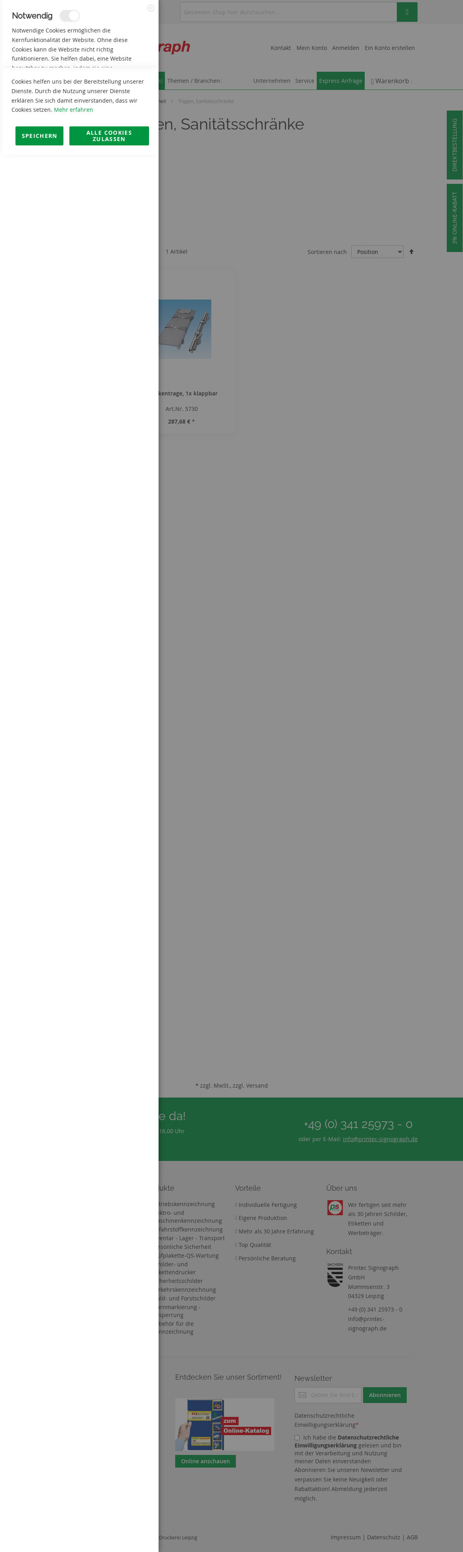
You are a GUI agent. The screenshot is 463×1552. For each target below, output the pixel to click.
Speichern (39, 1533)
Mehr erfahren (73, 1506)
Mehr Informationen (123, 85)
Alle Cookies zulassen (109, 1533)
